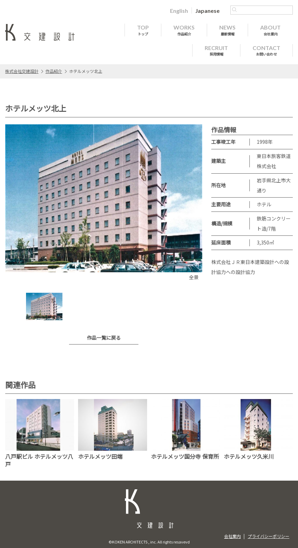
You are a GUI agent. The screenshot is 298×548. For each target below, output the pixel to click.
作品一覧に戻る (104, 337)
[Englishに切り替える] (179, 10)
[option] (103, 203)
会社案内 (232, 536)
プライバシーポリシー (268, 536)
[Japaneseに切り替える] (207, 10)
